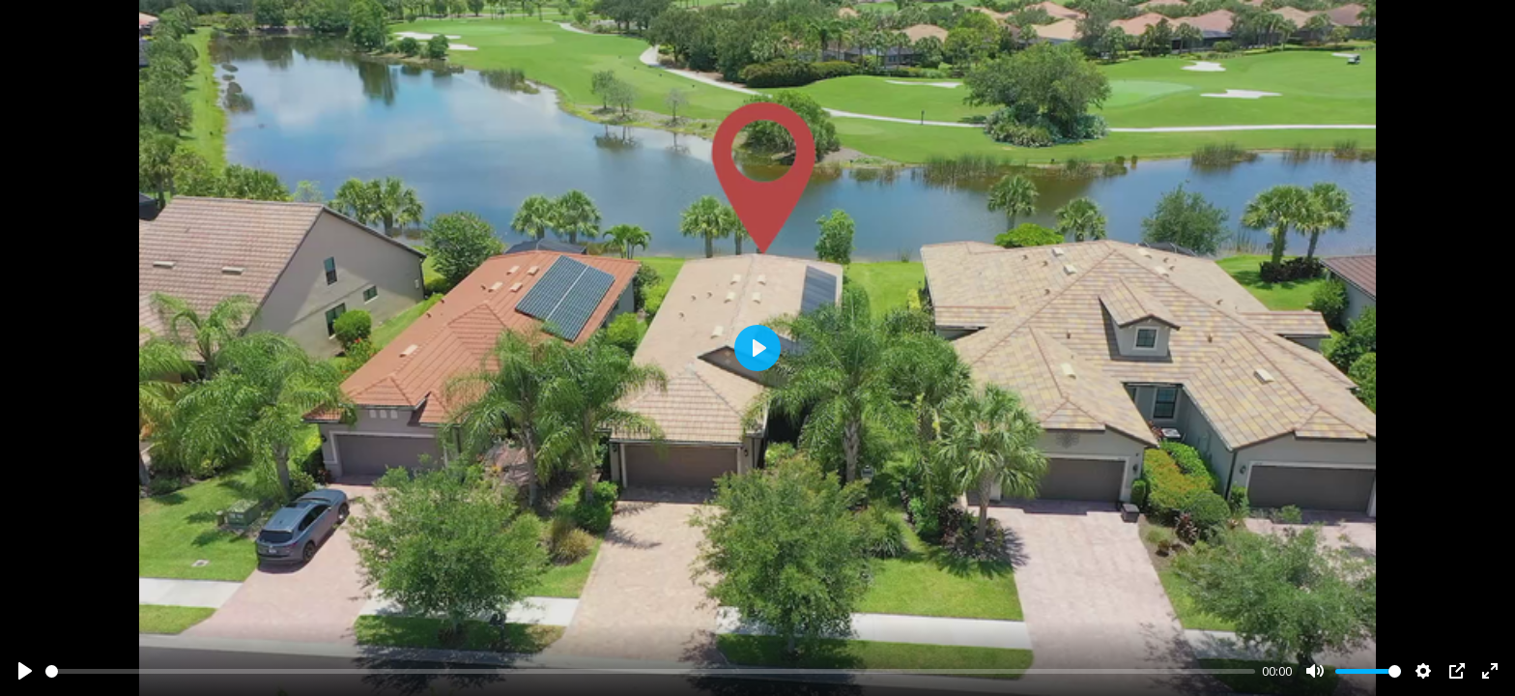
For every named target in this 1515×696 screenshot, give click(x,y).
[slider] (650, 671)
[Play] (25, 670)
